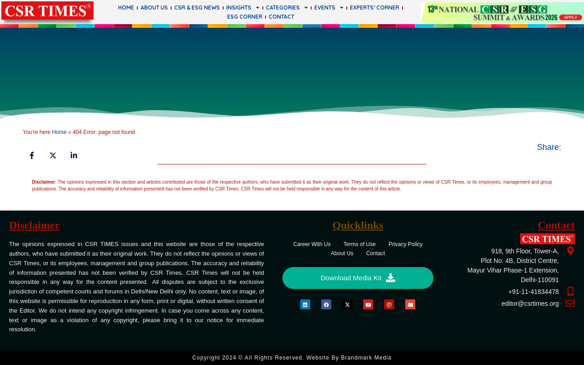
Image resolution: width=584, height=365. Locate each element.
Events (329, 7)
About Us (154, 7)
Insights (243, 7)
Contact (281, 16)
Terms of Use (360, 244)
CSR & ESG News (197, 7)
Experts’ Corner (374, 7)
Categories (287, 7)
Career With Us (312, 244)
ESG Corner (244, 16)
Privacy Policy (405, 244)
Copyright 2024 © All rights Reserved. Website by (291, 358)
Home (126, 7)
